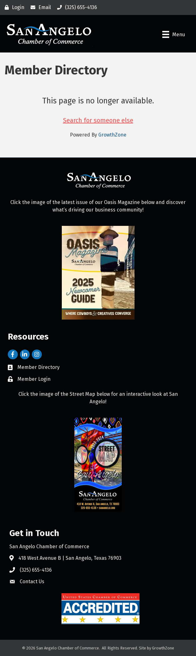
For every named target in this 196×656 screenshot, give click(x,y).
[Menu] (173, 34)
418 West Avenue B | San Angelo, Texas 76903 (69, 558)
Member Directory (38, 367)
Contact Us (32, 581)
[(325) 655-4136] (75, 7)
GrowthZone (112, 135)
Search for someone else (98, 120)
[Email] (39, 7)
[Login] (13, 7)
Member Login (34, 379)
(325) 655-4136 (36, 570)
